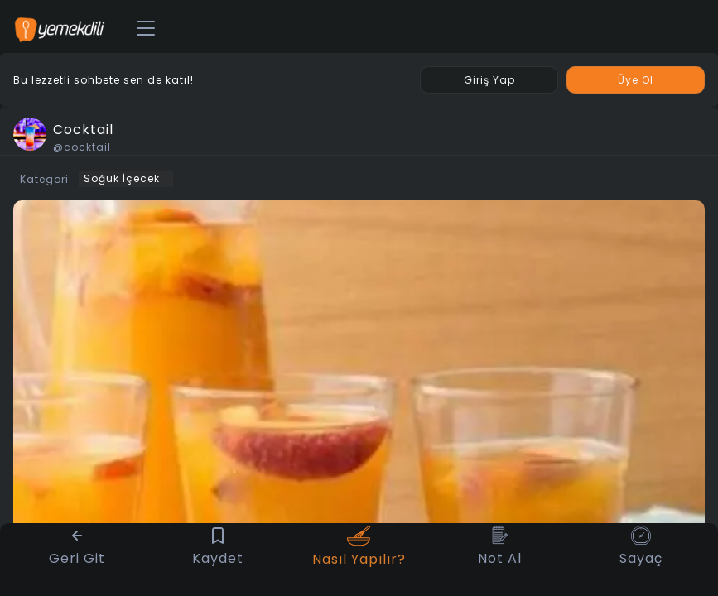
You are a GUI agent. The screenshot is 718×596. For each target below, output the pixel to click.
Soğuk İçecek (122, 178)
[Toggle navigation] (146, 29)
